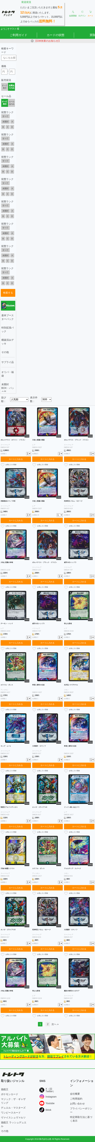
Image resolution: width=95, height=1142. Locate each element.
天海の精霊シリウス (7, 868)
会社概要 (75, 1093)
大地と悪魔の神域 (7, 562)
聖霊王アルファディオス (9, 807)
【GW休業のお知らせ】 (47, 41)
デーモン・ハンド (7, 623)
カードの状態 (55, 35)
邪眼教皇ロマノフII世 (8, 501)
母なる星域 (68, 623)
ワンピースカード (11, 1112)
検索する (8, 292)
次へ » (55, 1024)
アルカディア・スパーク (72, 868)
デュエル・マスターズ (13, 1107)
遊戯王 (4, 1089)
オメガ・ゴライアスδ (39, 807)
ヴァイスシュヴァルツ (13, 1117)
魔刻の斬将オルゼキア (71, 991)
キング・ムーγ (6, 746)
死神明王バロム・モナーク (73, 501)
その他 (4, 1131)
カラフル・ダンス (7, 685)
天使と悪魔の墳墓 (38, 440)
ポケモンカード (9, 1094)
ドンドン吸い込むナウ (71, 807)
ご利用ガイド (18, 35)
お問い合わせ (77, 1103)
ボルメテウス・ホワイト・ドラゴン (13, 440)
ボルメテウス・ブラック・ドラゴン (76, 440)
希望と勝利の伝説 (38, 685)
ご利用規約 (76, 1098)
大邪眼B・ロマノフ (39, 746)
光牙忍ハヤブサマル (71, 685)
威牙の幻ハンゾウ (70, 562)
